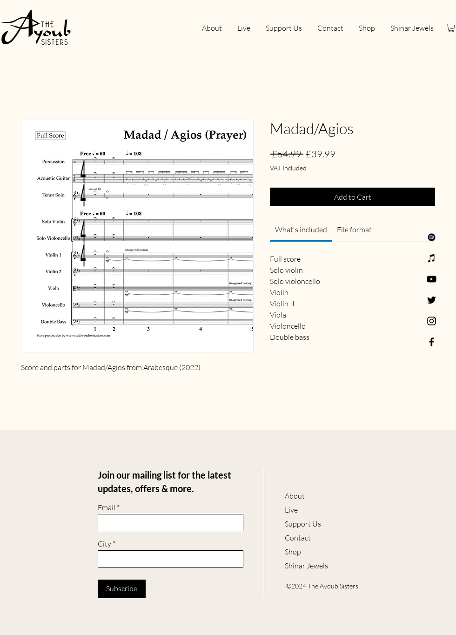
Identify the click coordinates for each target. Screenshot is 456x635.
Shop (293, 551)
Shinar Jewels (306, 565)
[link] (301, 229)
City (104, 543)
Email (106, 507)
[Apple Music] (431, 258)
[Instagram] (431, 321)
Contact (298, 537)
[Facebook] (431, 342)
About (295, 495)
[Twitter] (431, 300)
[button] (451, 28)
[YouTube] (431, 279)
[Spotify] (431, 237)
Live (291, 509)
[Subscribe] (122, 589)
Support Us (303, 523)
